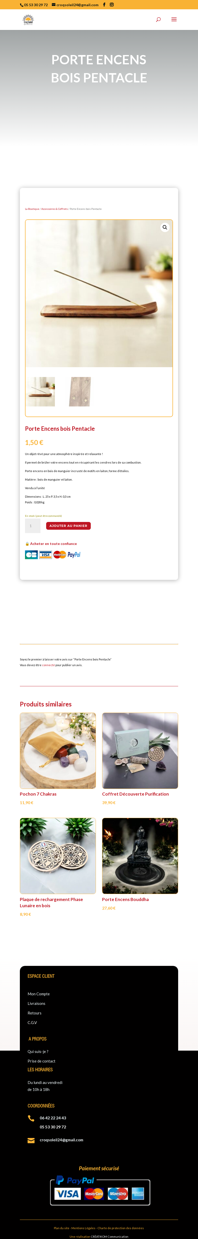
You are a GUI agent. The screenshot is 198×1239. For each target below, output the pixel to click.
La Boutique (32, 208)
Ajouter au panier (68, 526)
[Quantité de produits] (32, 526)
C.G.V (32, 1022)
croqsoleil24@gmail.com (61, 1139)
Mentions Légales (83, 1228)
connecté (48, 665)
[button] (165, 227)
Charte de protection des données (120, 1228)
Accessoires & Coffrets (54, 208)
